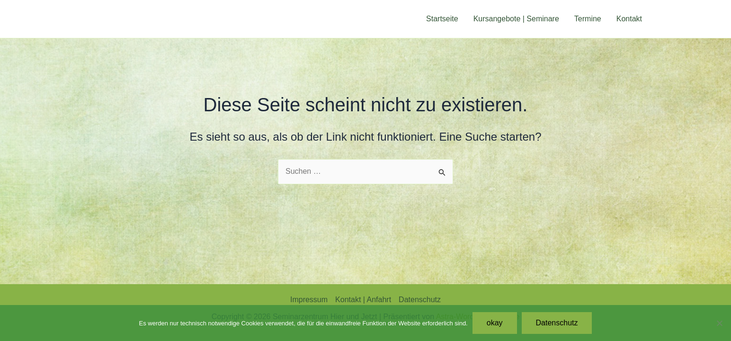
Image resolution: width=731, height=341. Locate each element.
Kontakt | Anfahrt (363, 300)
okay (495, 323)
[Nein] (719, 323)
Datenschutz (420, 300)
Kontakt (629, 19)
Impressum (309, 300)
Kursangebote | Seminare (516, 19)
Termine (587, 19)
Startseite (442, 19)
